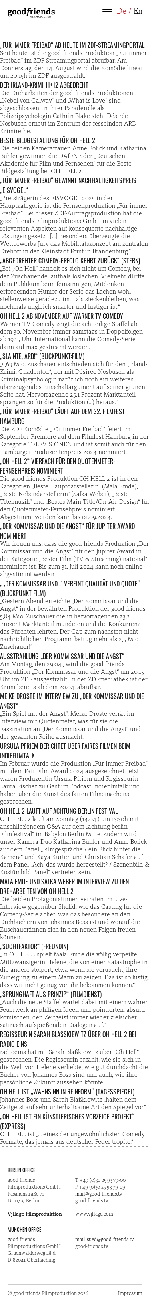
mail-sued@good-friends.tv (104, 1239)
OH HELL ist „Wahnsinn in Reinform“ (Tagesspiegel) (67, 1091)
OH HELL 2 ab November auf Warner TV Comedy (61, 316)
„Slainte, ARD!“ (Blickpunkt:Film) (42, 356)
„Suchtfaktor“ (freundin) (34, 946)
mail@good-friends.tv (98, 1194)
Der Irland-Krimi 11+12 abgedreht (44, 85)
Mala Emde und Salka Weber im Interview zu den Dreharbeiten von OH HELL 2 (64, 886)
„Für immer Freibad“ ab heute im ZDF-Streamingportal (72, 45)
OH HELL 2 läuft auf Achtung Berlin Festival (59, 811)
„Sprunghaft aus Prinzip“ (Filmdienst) (51, 994)
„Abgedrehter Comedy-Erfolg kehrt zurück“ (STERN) (70, 260)
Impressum (130, 1293)
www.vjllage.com (94, 1214)
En (138, 12)
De (121, 12)
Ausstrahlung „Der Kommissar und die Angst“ (62, 656)
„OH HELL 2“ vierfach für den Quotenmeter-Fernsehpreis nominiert (57, 466)
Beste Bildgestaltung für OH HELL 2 (47, 140)
